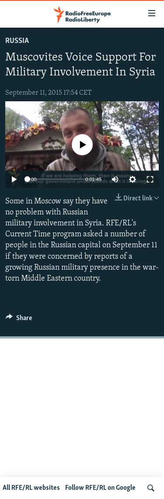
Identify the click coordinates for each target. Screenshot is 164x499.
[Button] (19, 320)
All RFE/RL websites (31, 488)
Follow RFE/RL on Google (100, 488)
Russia (17, 41)
